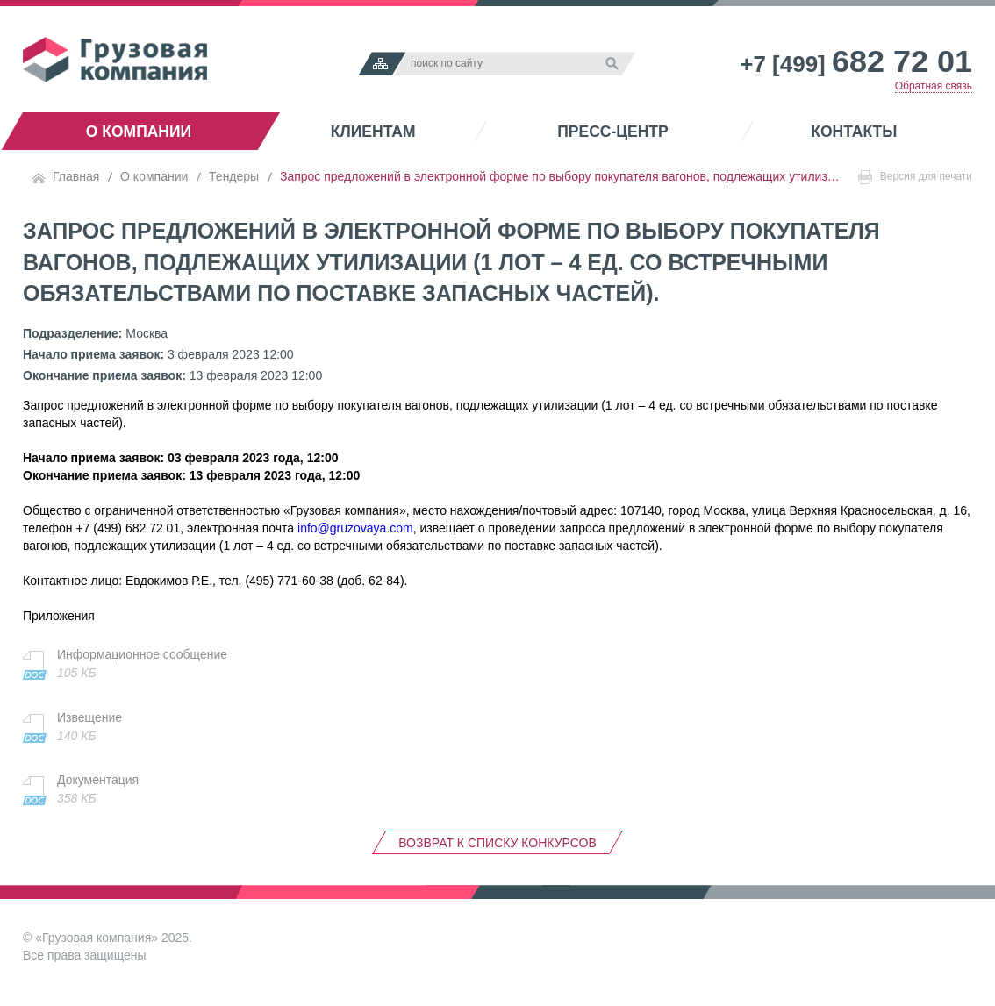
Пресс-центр (612, 131)
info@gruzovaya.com (355, 528)
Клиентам (373, 131)
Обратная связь (933, 86)
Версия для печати (915, 177)
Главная (76, 176)
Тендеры (234, 176)
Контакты (854, 131)
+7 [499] (856, 64)
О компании (138, 131)
